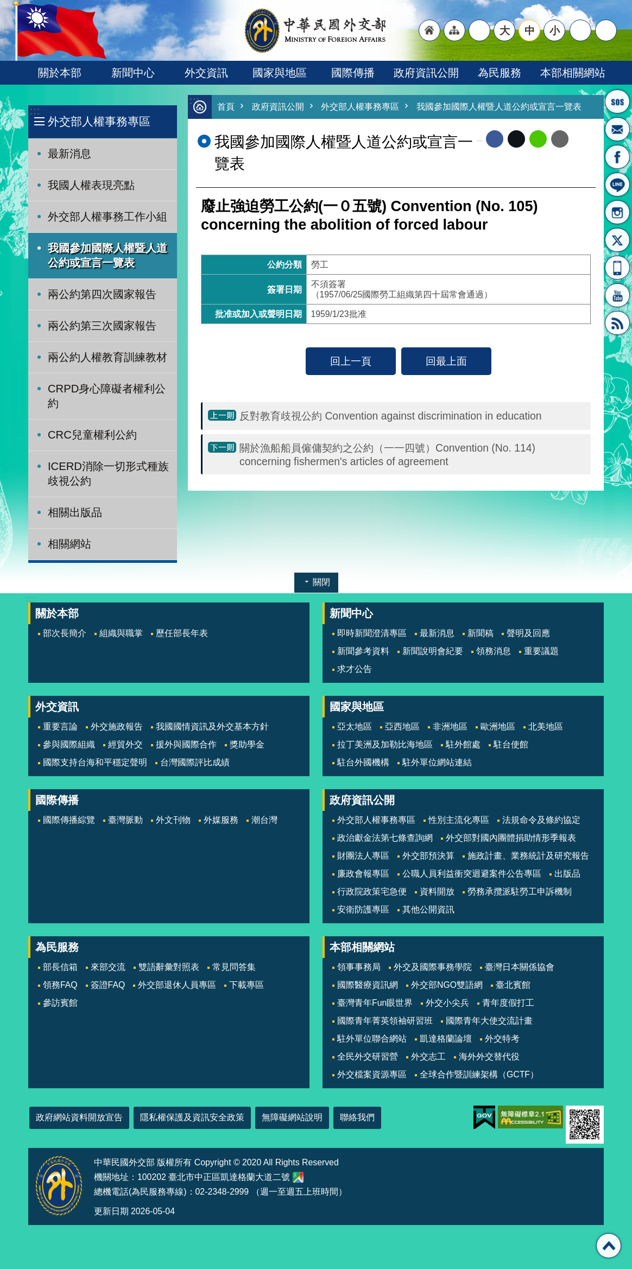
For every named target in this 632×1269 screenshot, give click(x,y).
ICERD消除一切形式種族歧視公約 (108, 473)
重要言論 (60, 726)
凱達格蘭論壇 (446, 1038)
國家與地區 (279, 73)
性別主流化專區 (458, 819)
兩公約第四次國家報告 (102, 294)
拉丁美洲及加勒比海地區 (385, 744)
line (538, 139)
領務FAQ (60, 984)
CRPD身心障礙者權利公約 (107, 396)
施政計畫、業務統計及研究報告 (528, 855)
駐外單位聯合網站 (372, 1038)
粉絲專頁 (617, 157)
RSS (617, 323)
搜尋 (606, 30)
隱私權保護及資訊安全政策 (192, 1117)
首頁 (226, 107)
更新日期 (111, 1211)
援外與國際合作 (186, 744)
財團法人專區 (363, 855)
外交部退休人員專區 (177, 984)
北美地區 (545, 726)
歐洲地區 (498, 726)
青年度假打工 (508, 1002)
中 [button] (529, 30)
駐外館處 (463, 744)
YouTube (617, 295)
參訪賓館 (60, 1002)
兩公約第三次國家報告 (102, 326)
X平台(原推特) (617, 240)
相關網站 (69, 544)
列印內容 (582, 139)
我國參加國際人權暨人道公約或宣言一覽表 (107, 255)
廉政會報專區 (363, 873)
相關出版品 (75, 512)
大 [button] (505, 30)
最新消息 (69, 154)
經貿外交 (125, 744)
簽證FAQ (108, 984)
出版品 (567, 873)
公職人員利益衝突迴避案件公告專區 (471, 873)
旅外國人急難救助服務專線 (617, 101)
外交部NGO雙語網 (447, 984)
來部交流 (108, 967)
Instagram (617, 212)
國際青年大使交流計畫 (489, 1020)
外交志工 (428, 1056)
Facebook (494, 139)
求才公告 (354, 669)
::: (34, 111)
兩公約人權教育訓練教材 (107, 357)
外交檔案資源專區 (372, 1074)
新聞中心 (133, 73)
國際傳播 (353, 73)
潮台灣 (264, 819)
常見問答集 (234, 967)
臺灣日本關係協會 (519, 967)
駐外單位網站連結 (437, 762)
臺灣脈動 (125, 819)
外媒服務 (221, 819)
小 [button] (554, 30)
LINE (617, 184)
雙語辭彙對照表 (168, 967)
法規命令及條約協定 (541, 819)
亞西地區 (402, 726)
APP (617, 268)
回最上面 (446, 361)
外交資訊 (206, 73)
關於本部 (59, 73)
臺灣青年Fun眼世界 (375, 1002)
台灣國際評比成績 (195, 762)
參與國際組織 (69, 744)
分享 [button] (580, 30)
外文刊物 (173, 819)
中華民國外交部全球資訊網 (316, 30)
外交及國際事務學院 (433, 967)
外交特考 (502, 1038)
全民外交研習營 (367, 1056)
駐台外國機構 (363, 762)
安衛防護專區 (363, 909)
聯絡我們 (357, 1117)
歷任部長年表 (182, 633)
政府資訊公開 (426, 73)
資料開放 (437, 891)
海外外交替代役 (489, 1056)
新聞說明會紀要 (432, 651)
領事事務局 (359, 967)
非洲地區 (450, 726)
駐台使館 (511, 744)
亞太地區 (354, 726)
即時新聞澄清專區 (372, 633)
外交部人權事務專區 (99, 121)
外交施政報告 (117, 726)
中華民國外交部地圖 (298, 1177)
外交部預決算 (428, 855)
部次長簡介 (64, 633)
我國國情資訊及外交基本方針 (212, 726)
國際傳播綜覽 (69, 819)
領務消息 (493, 651)
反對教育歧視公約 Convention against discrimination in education (390, 416)
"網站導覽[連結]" (454, 30)
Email (559, 139)
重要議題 (541, 651)
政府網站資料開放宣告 (79, 1117)
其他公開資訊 (428, 909)
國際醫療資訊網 (367, 984)
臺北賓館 (513, 984)
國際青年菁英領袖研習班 (385, 1020)
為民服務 (499, 73)
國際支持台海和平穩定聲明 (95, 762)
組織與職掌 (121, 633)
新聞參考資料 (363, 651)
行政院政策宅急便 (372, 891)
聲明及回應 (528, 633)
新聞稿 (480, 633)
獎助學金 (247, 744)
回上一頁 (350, 361)
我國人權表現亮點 (91, 185)
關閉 (321, 582)
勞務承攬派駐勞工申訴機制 (519, 891)
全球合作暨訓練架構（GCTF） (479, 1074)
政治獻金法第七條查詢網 (385, 837)
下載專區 (246, 984)
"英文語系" (479, 30)
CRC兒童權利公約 (92, 435)
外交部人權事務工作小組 (107, 217)
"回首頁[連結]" (429, 30)
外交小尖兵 (447, 1002)
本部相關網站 (572, 73)
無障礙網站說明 (292, 1117)
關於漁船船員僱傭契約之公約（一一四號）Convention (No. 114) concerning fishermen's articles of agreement (387, 455)
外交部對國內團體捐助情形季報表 (511, 837)
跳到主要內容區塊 (5, 5)
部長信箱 (617, 129)
